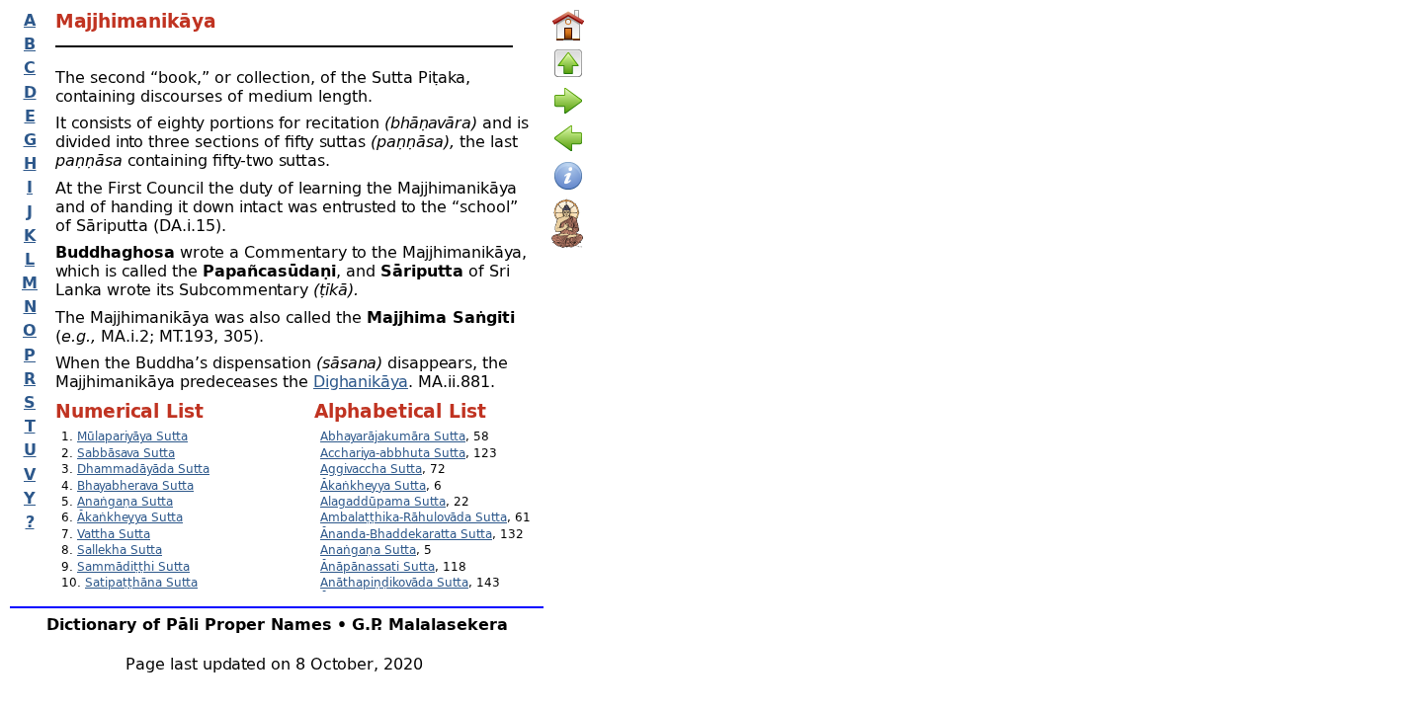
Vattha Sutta (113, 533)
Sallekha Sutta (119, 549)
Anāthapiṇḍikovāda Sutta (394, 582)
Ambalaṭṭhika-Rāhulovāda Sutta (413, 517)
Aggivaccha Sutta (371, 468)
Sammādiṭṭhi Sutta (133, 566)
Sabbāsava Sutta (126, 452)
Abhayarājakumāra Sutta (392, 436)
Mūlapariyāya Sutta (132, 436)
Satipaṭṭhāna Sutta (141, 582)
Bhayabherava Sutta (135, 485)
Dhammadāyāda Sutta (143, 468)
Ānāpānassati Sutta (377, 566)
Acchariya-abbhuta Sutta (392, 452)
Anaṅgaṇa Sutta (125, 501)
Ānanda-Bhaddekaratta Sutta (406, 533)
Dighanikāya (360, 380)
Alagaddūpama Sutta (383, 501)
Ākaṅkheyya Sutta (130, 517)
